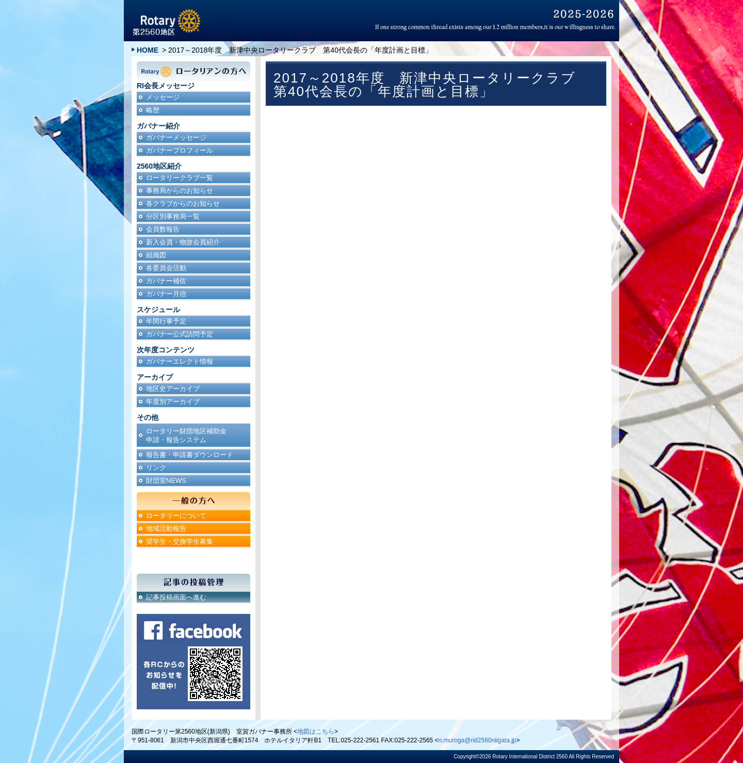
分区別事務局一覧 (173, 216)
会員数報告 (163, 229)
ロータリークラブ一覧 (179, 178)
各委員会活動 (166, 268)
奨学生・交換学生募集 (179, 541)
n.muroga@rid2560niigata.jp (477, 740)
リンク (156, 468)
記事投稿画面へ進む (176, 597)
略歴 (152, 110)
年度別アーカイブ (173, 401)
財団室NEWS (166, 480)
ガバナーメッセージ (176, 137)
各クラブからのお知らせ (183, 203)
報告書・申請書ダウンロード (189, 455)
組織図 (156, 255)
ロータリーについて (176, 516)
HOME (147, 50)
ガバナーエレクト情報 (179, 361)
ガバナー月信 (166, 294)
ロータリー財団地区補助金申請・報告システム (186, 435)
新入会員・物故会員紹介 (183, 242)
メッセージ (163, 97)
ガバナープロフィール (179, 150)
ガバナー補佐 (166, 281)
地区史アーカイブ (173, 389)
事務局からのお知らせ (179, 190)
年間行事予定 (166, 321)
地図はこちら (315, 731)
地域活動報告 (166, 528)
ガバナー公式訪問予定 (179, 334)
